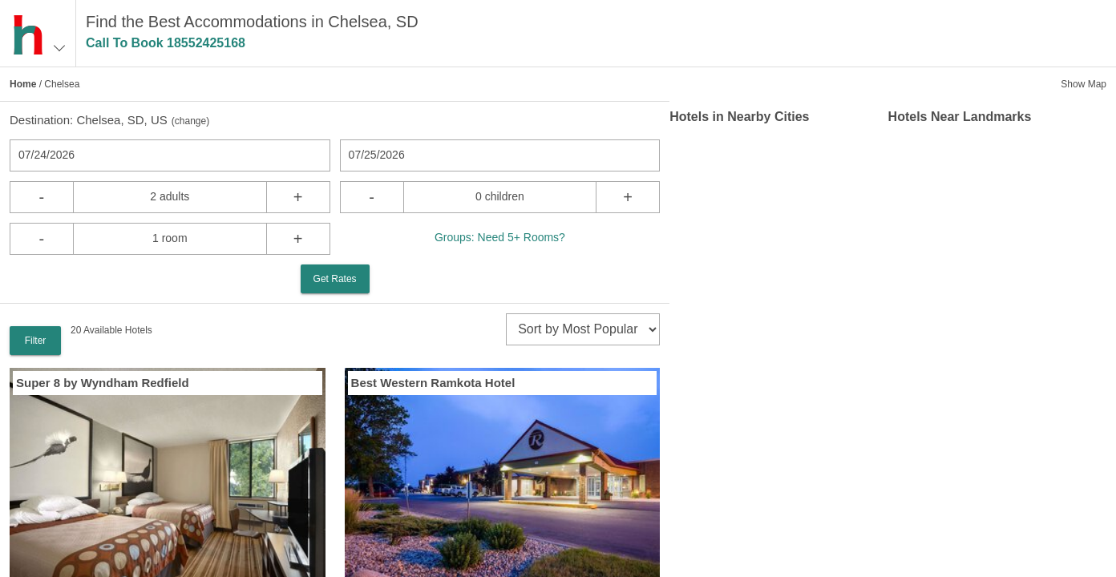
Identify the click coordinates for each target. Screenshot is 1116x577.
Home (23, 84)
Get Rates (335, 278)
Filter (35, 340)
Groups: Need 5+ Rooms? (500, 237)
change (190, 121)
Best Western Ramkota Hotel (433, 382)
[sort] (583, 329)
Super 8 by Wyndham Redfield (102, 382)
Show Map (1083, 84)
